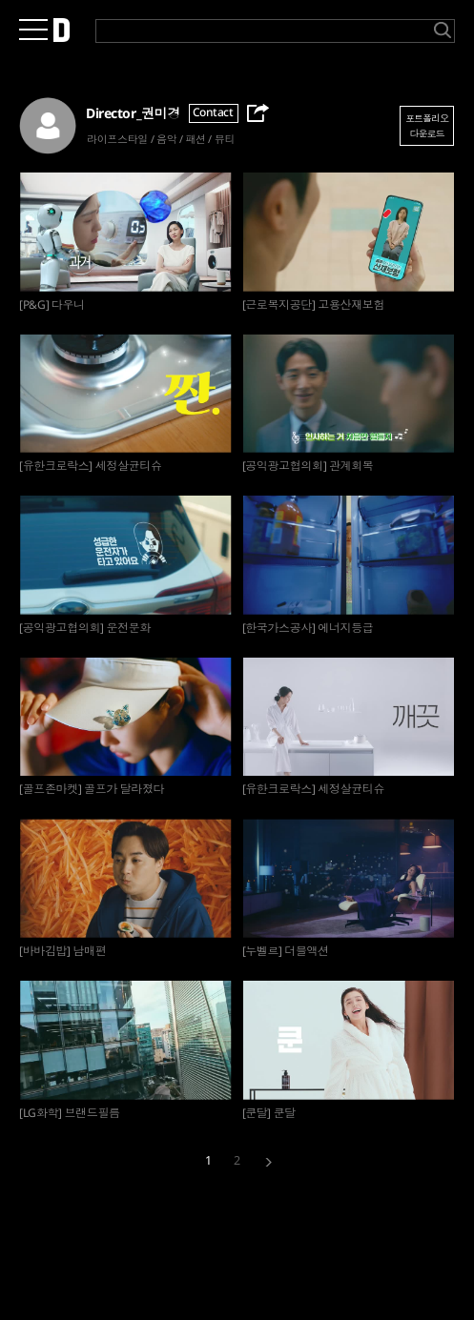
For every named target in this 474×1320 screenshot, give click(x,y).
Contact (213, 112)
